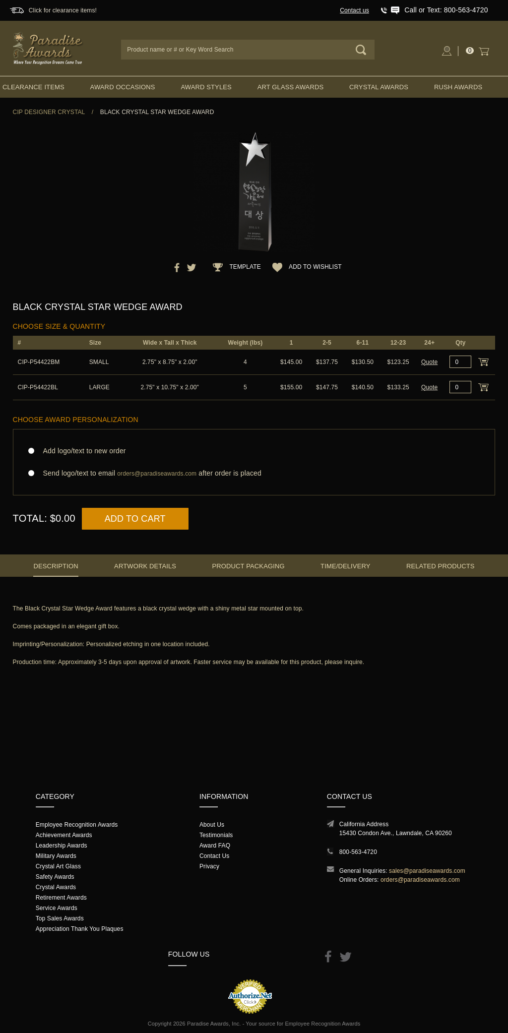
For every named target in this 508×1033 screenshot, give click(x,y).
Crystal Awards (378, 87)
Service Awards (56, 908)
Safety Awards (55, 876)
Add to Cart (135, 519)
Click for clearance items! (63, 10)
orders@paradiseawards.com (420, 879)
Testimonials (216, 835)
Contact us (354, 10)
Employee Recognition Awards (77, 824)
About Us (211, 824)
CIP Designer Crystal (49, 112)
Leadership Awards (61, 845)
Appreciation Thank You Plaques (80, 928)
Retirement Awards (61, 897)
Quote (429, 362)
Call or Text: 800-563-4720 (446, 10)
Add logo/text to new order (81, 450)
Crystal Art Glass (58, 866)
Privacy (209, 866)
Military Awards (56, 855)
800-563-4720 (358, 852)
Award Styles (206, 87)
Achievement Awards (64, 835)
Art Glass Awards (290, 87)
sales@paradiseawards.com (427, 870)
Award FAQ (214, 845)
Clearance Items (33, 87)
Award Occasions (122, 87)
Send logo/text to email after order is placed (254, 473)
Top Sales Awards (60, 918)
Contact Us (214, 855)
